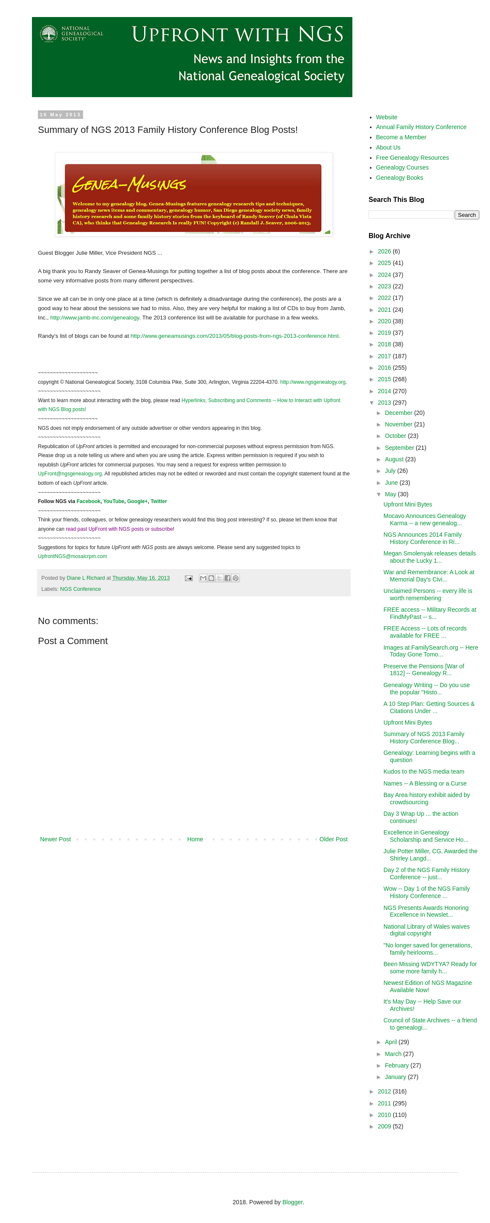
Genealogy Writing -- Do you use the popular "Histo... (426, 689)
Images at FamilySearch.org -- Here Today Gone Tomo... (430, 651)
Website (387, 117)
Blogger (292, 1202)
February (397, 1065)
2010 (385, 1114)
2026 (385, 251)
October (396, 435)
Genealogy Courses (402, 167)
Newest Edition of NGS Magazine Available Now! (427, 986)
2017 (385, 356)
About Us (388, 147)
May (391, 494)
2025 (385, 262)
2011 (385, 1103)
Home (195, 839)
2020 (385, 321)
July (391, 470)
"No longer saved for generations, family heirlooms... (427, 949)
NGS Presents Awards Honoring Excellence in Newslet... (426, 911)
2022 (385, 297)
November (399, 424)
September (400, 447)
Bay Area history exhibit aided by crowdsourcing (426, 798)
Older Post (334, 839)
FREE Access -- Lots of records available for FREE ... (425, 632)
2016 (385, 367)
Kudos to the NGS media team (423, 771)
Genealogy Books (400, 177)
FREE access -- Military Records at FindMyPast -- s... (429, 613)
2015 (385, 379)
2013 (385, 402)
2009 (385, 1126)
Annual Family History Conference (421, 127)
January (396, 1076)
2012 (385, 1091)
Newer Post (55, 839)
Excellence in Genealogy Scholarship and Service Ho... (425, 836)
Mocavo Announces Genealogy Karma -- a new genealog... (424, 519)
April (391, 1042)
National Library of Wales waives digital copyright (426, 930)
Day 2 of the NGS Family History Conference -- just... (426, 873)
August (395, 459)
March (394, 1053)
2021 (385, 309)
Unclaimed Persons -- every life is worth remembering (428, 594)
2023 (385, 286)
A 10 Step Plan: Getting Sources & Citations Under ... (429, 707)
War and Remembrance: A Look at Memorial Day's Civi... (428, 576)
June (392, 482)
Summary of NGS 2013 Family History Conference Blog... (423, 738)
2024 (385, 274)
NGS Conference (80, 589)
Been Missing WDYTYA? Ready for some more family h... (430, 968)
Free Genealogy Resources (412, 157)
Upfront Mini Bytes (407, 504)
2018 (385, 344)
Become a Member (401, 137)
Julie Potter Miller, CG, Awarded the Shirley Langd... (430, 855)
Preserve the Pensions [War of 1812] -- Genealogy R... (423, 670)
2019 (385, 332)
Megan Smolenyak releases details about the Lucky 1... (429, 557)
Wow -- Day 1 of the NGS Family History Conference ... (426, 892)
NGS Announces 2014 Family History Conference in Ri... (422, 538)
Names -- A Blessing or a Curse (425, 783)
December (399, 412)
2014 (385, 391)
